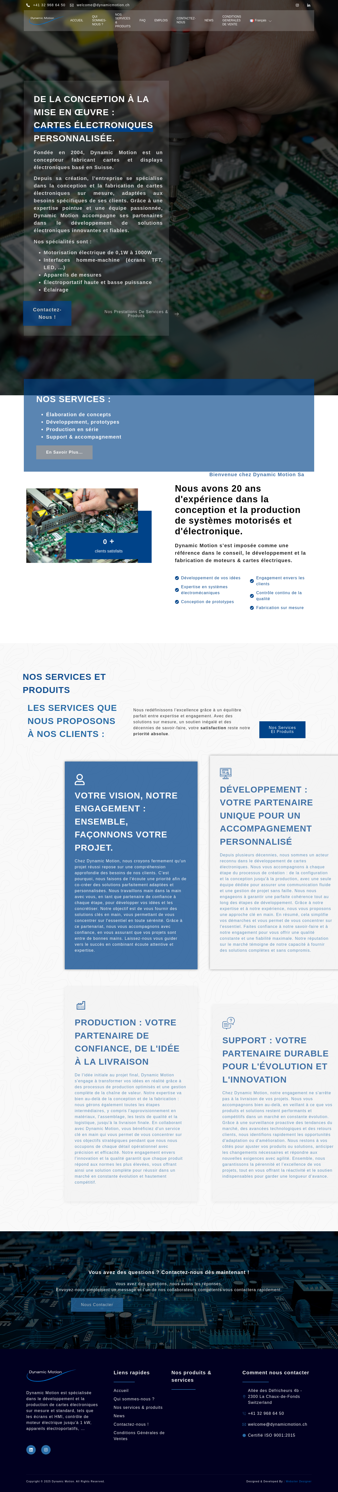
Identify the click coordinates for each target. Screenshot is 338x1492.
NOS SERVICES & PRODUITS (123, 20)
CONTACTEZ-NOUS (186, 20)
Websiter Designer (299, 1481)
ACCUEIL (76, 20)
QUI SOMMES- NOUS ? (99, 20)
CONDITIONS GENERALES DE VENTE (231, 20)
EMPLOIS (161, 20)
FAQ (142, 20)
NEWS (208, 20)
